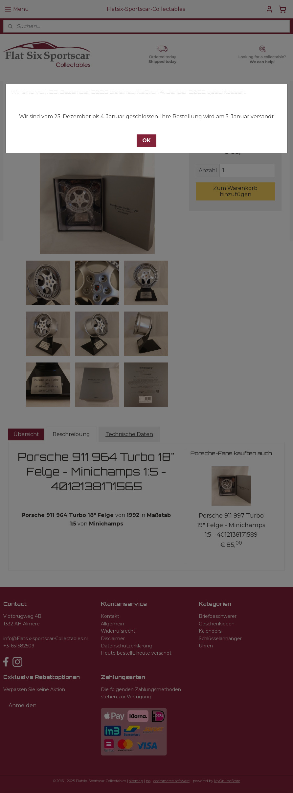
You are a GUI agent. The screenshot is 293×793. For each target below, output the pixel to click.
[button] (146, 140)
